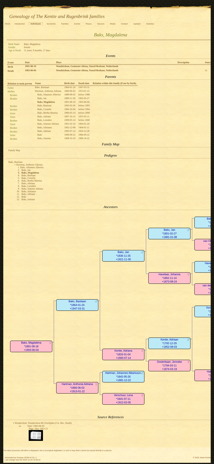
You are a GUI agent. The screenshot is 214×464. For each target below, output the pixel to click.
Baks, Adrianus (44, 127)
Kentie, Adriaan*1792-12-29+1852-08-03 (169, 343)
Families (65, 24)
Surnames (51, 24)
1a (206, 70)
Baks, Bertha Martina (47, 113)
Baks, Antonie (44, 138)
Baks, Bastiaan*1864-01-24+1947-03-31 (77, 305)
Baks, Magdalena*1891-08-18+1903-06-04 (31, 346)
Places (89, 24)
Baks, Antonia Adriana (48, 123)
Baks (39, 134)
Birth (10, 67)
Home (7, 24)
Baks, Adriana (44, 116)
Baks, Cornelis (44, 109)
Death (11, 71)
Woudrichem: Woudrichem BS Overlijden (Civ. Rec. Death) (43, 423)
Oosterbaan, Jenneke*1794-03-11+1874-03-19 (169, 365)
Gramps (20, 457)
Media (112, 24)
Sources (100, 24)
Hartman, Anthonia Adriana (48, 91)
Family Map (14, 150)
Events (77, 24)
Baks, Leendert (44, 120)
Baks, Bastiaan (42, 87)
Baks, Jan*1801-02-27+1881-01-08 (169, 233)
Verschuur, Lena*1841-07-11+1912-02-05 (123, 399)
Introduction (20, 24)
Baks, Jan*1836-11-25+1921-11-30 (123, 256)
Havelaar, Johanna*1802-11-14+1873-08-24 (169, 278)
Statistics (150, 24)
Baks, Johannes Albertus (49, 94)
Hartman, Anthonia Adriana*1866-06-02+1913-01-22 (77, 388)
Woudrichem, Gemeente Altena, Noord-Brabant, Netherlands (87, 66)
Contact (124, 24)
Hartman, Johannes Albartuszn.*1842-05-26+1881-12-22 (123, 376)
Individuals (36, 24)
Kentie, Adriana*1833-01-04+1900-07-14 (123, 354)
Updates (137, 24)
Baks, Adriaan (44, 131)
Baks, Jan (41, 98)
